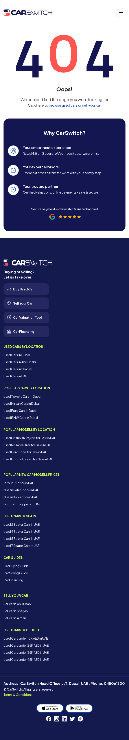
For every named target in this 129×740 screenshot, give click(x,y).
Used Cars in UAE (15, 376)
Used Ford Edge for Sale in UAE (25, 452)
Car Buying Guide (16, 566)
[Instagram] (56, 718)
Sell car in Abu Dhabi (17, 604)
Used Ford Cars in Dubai (20, 410)
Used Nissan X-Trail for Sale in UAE (27, 445)
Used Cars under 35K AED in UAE (26, 652)
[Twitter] (72, 718)
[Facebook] (48, 718)
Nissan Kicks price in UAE (21, 497)
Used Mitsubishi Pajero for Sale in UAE (30, 438)
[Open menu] (91, 12)
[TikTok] (80, 718)
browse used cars (63, 105)
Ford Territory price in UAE (22, 504)
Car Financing (13, 580)
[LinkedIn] (64, 718)
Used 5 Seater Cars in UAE (22, 538)
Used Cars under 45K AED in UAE (26, 659)
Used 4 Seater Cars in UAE (22, 531)
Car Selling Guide (16, 573)
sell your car (91, 105)
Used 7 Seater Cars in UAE (21, 546)
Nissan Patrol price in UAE (21, 490)
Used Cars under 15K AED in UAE (26, 638)
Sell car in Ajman (15, 618)
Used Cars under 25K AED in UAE (26, 645)
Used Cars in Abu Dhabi (20, 362)
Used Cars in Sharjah (18, 369)
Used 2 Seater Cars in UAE (22, 524)
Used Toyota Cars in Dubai (22, 396)
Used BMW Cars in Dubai (21, 418)
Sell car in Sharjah (16, 611)
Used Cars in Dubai (17, 355)
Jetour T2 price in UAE (19, 483)
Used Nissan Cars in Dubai (22, 403)
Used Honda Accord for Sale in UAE (28, 459)
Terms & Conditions (18, 695)
